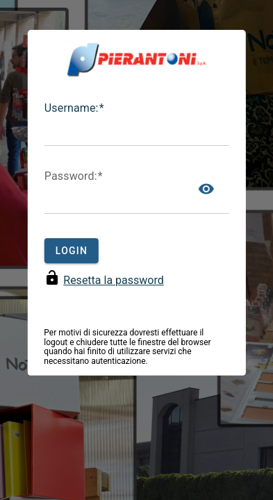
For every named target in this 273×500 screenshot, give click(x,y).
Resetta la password (113, 280)
